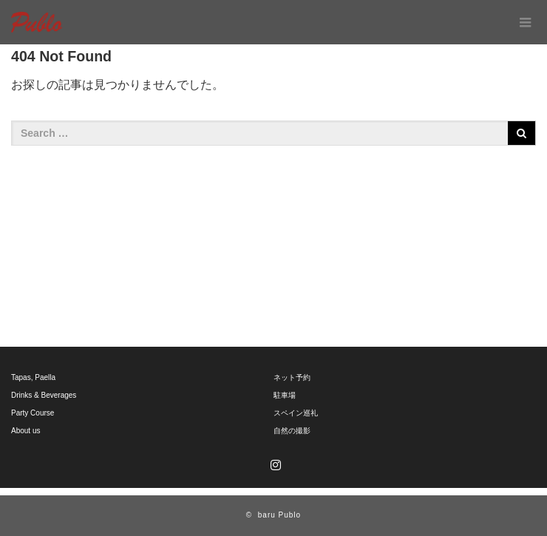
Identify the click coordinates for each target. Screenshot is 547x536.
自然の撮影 (292, 431)
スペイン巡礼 (296, 413)
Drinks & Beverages (43, 395)
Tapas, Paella (33, 377)
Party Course (32, 413)
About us (25, 431)
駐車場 (285, 395)
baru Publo (279, 515)
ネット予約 (292, 377)
